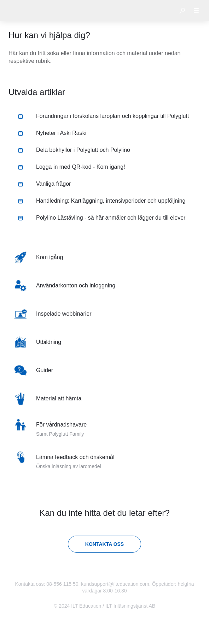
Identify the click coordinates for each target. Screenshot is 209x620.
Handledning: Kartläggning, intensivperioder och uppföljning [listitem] (102, 201)
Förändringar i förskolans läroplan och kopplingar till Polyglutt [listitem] (103, 116)
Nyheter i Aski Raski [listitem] (52, 133)
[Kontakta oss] (104, 544)
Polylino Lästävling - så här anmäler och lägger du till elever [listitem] (101, 218)
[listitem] (104, 257)
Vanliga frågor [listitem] (44, 184)
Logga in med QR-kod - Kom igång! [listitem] (71, 167)
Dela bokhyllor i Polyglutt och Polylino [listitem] (74, 150)
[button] (182, 10)
